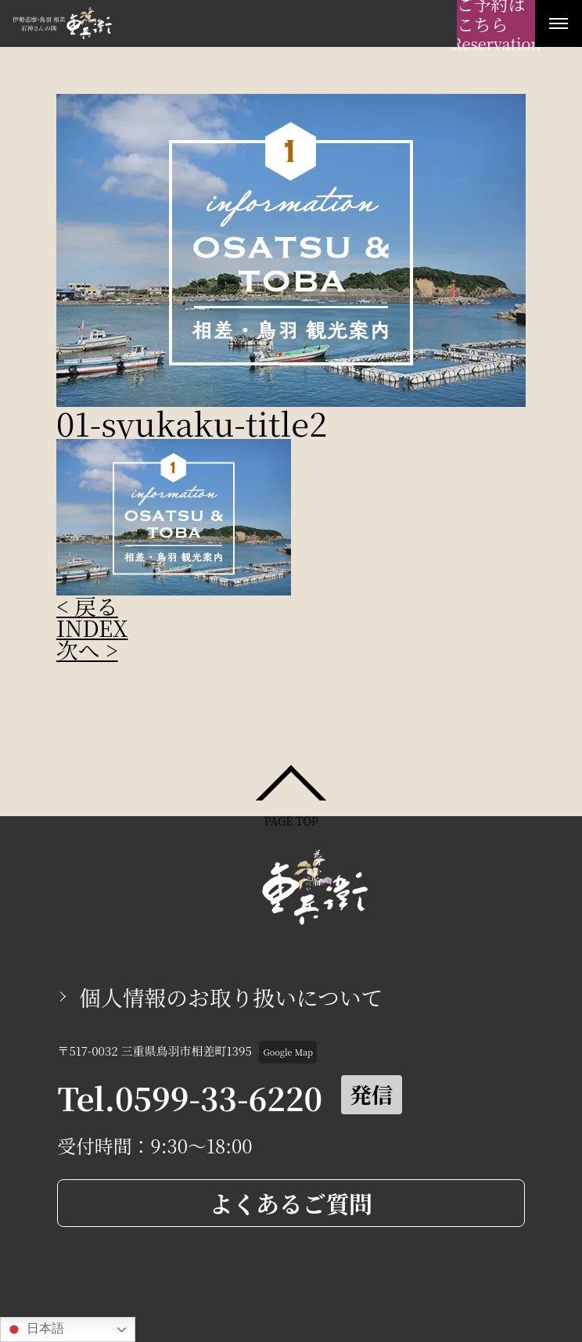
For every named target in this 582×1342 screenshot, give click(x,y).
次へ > (87, 649)
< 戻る (87, 605)
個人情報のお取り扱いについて (231, 997)
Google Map (288, 1051)
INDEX (92, 627)
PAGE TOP (291, 819)
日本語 (34, 1329)
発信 (371, 1094)
